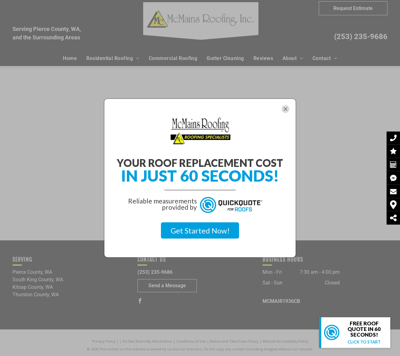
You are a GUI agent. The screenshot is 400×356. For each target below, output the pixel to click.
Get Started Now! (200, 230)
